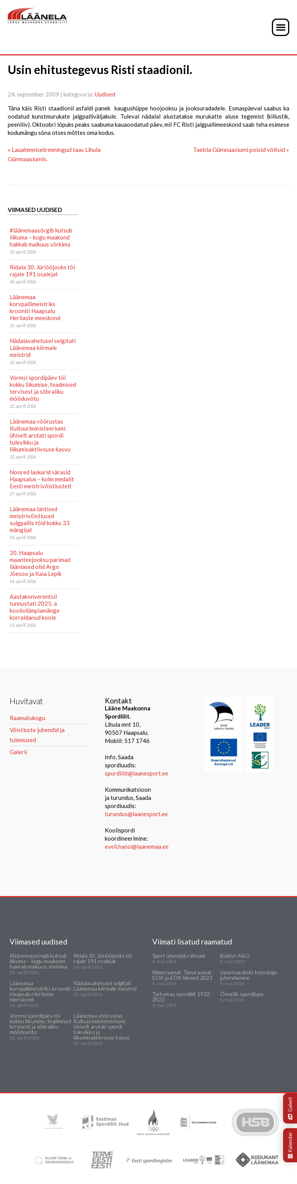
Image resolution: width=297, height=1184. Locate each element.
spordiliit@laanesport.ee (136, 773)
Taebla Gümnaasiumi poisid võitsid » (241, 149)
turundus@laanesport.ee (137, 813)
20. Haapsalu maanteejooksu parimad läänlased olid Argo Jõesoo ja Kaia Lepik (40, 563)
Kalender (290, 1145)
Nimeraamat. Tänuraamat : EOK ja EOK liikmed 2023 (183, 975)
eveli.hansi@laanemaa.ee (137, 846)
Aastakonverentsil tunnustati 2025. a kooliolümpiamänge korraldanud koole (35, 607)
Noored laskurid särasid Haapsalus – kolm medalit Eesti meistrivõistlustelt (42, 479)
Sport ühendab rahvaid (178, 955)
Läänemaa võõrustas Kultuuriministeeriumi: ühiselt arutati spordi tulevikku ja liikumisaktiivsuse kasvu (40, 435)
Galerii (290, 1108)
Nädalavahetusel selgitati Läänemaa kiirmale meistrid (43, 347)
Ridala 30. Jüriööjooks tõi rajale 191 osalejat (42, 270)
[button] (280, 27)
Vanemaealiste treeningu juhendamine (248, 975)
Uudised (105, 94)
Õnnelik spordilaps (242, 994)
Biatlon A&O (235, 955)
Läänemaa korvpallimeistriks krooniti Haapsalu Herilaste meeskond (35, 307)
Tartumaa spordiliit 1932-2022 (182, 997)
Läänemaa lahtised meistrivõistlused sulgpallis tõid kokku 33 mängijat (40, 519)
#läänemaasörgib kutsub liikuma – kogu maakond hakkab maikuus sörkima (41, 237)
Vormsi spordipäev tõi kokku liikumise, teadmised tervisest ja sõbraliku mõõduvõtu (43, 388)
